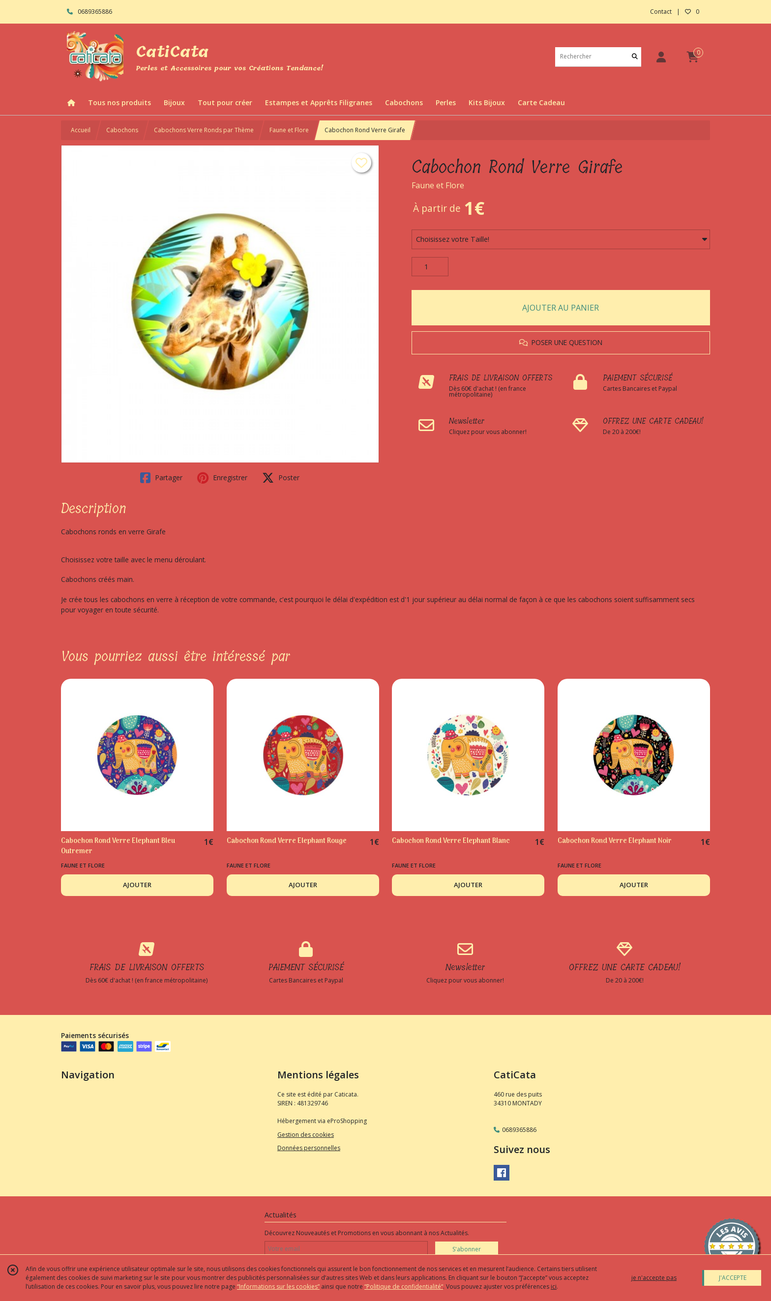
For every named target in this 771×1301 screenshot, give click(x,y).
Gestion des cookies (305, 1134)
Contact (661, 11)
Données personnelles (308, 1148)
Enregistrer (222, 478)
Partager (161, 478)
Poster (280, 478)
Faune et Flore (289, 130)
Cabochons (122, 130)
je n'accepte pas (654, 1277)
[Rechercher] (634, 56)
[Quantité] (430, 267)
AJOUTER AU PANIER (560, 307)
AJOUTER (137, 884)
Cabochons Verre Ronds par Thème (204, 130)
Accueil (80, 130)
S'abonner (466, 1249)
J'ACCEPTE (732, 1277)
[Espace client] (661, 57)
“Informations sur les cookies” (278, 1286)
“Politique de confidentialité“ (403, 1286)
